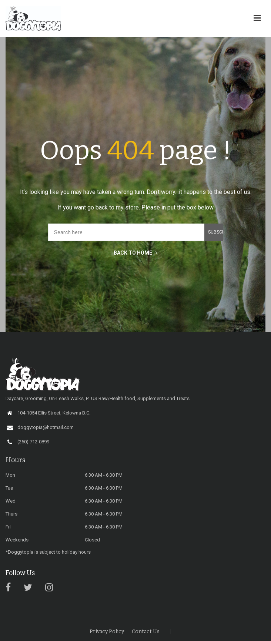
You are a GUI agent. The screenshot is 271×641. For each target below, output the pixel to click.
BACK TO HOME (135, 253)
